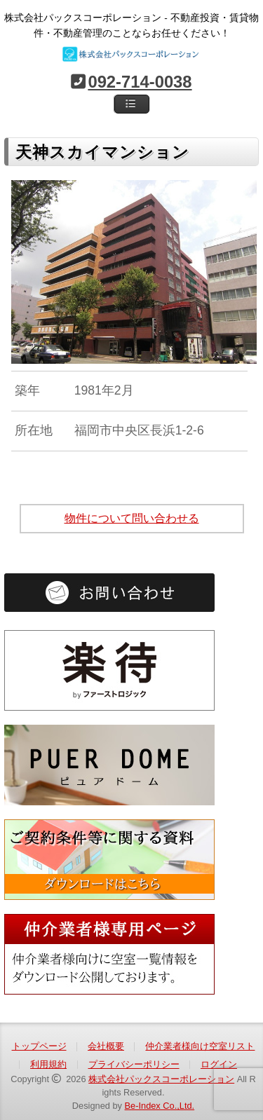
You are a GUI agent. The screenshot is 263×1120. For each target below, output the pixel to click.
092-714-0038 (139, 81)
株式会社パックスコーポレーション (161, 1079)
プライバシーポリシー (134, 1064)
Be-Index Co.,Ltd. (160, 1105)
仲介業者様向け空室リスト (200, 1046)
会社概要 (106, 1046)
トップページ (39, 1046)
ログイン (219, 1064)
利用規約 (48, 1064)
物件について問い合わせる (132, 518)
